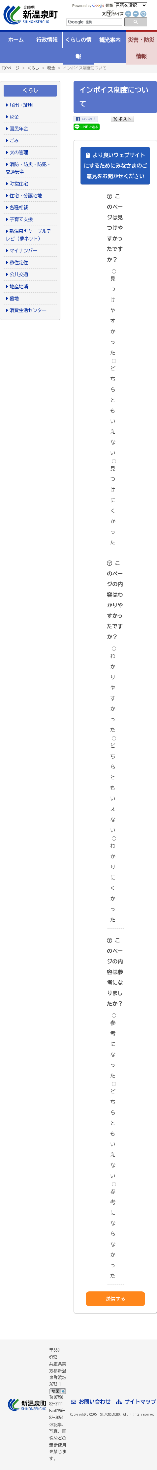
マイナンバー (23, 250)
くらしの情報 (78, 48)
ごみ (14, 140)
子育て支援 (21, 219)
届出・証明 (21, 104)
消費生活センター (28, 310)
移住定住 (19, 262)
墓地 (14, 298)
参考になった (113, 1045)
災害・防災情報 (141, 48)
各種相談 (19, 207)
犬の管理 (19, 152)
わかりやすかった (113, 690)
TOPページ (10, 68)
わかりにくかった (113, 879)
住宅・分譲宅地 (26, 195)
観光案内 (109, 40)
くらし (33, 68)
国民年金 (19, 128)
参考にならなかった (113, 1230)
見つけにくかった (113, 502)
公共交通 (19, 274)
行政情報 (46, 40)
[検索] (93, 22)
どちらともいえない (113, 407)
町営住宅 (19, 183)
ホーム (16, 40)
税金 (51, 68)
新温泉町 (29, 15)
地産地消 (19, 286)
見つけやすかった (113, 312)
